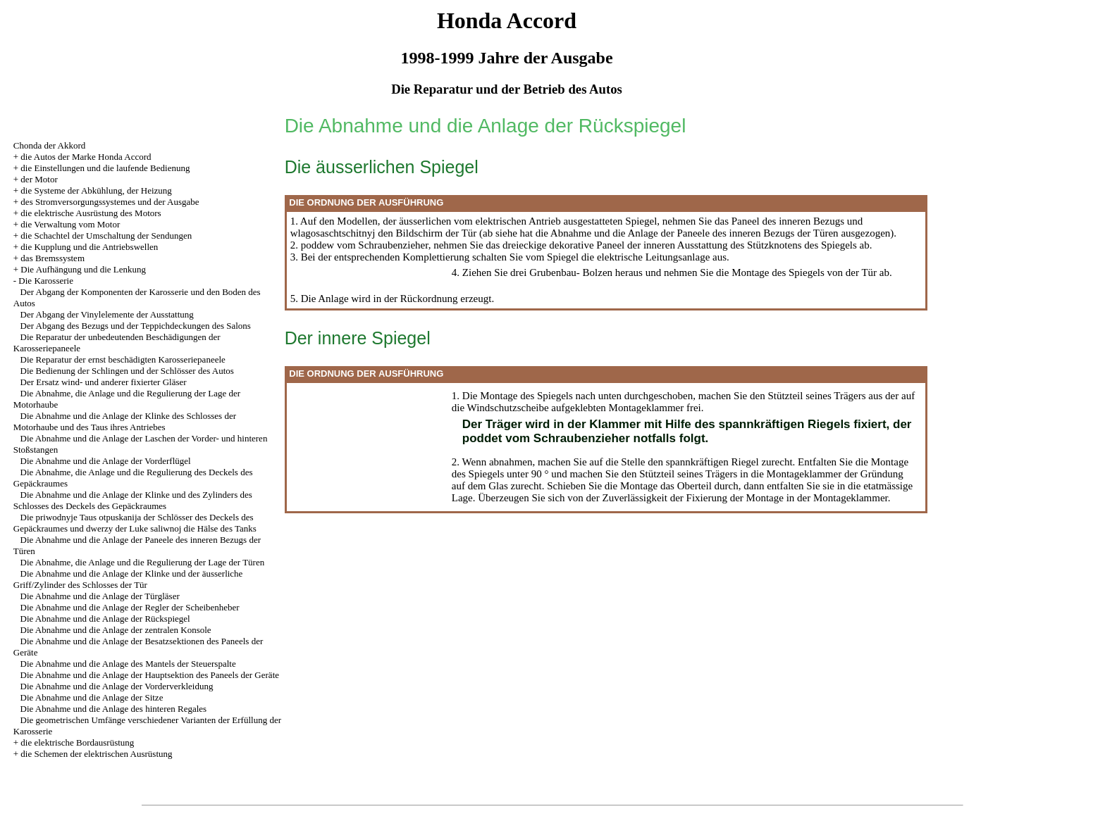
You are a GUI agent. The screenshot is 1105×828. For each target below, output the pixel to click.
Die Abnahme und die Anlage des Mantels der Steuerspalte (128, 663)
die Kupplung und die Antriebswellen (89, 247)
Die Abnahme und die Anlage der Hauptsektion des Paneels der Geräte (150, 675)
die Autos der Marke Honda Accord (85, 156)
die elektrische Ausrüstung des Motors (90, 213)
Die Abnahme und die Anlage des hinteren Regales (113, 708)
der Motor (38, 179)
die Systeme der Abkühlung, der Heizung (95, 190)
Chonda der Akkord (49, 145)
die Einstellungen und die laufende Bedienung (105, 168)
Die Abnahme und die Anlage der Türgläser (100, 596)
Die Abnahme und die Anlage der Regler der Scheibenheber (130, 607)
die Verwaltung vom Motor (70, 224)
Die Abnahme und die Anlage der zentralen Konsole (115, 630)
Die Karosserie (45, 280)
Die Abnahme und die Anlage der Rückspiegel (105, 618)
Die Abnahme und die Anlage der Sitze (91, 697)
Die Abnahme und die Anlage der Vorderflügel (105, 461)
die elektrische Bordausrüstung (77, 742)
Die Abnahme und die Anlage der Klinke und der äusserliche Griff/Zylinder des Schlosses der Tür (128, 579)
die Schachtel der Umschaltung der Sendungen (106, 235)
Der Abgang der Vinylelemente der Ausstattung (107, 314)
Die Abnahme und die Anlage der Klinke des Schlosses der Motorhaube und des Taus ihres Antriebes (124, 421)
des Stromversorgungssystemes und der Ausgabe (109, 201)
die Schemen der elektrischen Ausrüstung (96, 753)
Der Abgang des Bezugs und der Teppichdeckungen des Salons (135, 325)
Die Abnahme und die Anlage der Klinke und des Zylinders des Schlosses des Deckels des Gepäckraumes (132, 500)
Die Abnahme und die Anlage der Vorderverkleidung (117, 686)
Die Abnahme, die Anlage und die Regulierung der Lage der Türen (142, 562)
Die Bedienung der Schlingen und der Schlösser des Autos (127, 370)
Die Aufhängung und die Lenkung (83, 269)
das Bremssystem (52, 258)
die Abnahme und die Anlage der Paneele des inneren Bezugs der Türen (686, 233)
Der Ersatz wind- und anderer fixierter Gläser (103, 382)
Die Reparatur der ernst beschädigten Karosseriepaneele (123, 359)
